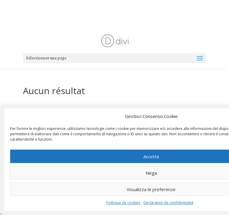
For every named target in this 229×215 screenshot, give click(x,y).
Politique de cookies (123, 202)
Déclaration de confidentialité (168, 202)
